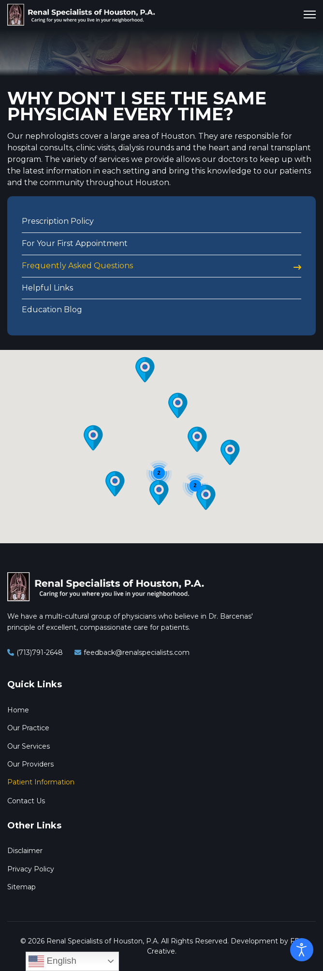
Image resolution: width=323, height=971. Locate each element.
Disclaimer (25, 850)
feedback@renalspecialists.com (137, 652)
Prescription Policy (58, 221)
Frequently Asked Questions (77, 265)
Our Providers (30, 764)
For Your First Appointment (75, 243)
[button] (230, 452)
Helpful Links (47, 287)
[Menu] (310, 14)
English (52, 961)
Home (18, 710)
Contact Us (26, 801)
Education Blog (52, 309)
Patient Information (40, 782)
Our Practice (28, 728)
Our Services (28, 746)
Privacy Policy (30, 869)
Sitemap (21, 887)
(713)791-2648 (39, 652)
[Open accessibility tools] (301, 949)
